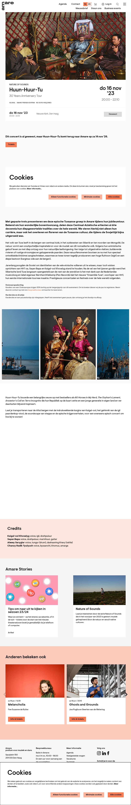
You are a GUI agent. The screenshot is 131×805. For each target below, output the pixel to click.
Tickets (11, 144)
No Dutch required (43, 103)
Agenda (63, 4)
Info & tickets (16, 719)
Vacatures (71, 759)
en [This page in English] (89, 4)
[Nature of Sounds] (99, 590)
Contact (75, 4)
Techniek (70, 762)
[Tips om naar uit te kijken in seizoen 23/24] (31, 590)
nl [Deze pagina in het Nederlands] (85, 4)
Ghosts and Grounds (83, 704)
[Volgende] (126, 694)
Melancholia (16, 704)
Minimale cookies (92, 197)
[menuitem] (82, 8)
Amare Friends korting (26, 103)
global (12, 103)
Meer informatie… (34, 189)
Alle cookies (114, 197)
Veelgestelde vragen (75, 756)
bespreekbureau (34, 290)
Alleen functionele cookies (63, 197)
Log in (107, 4)
